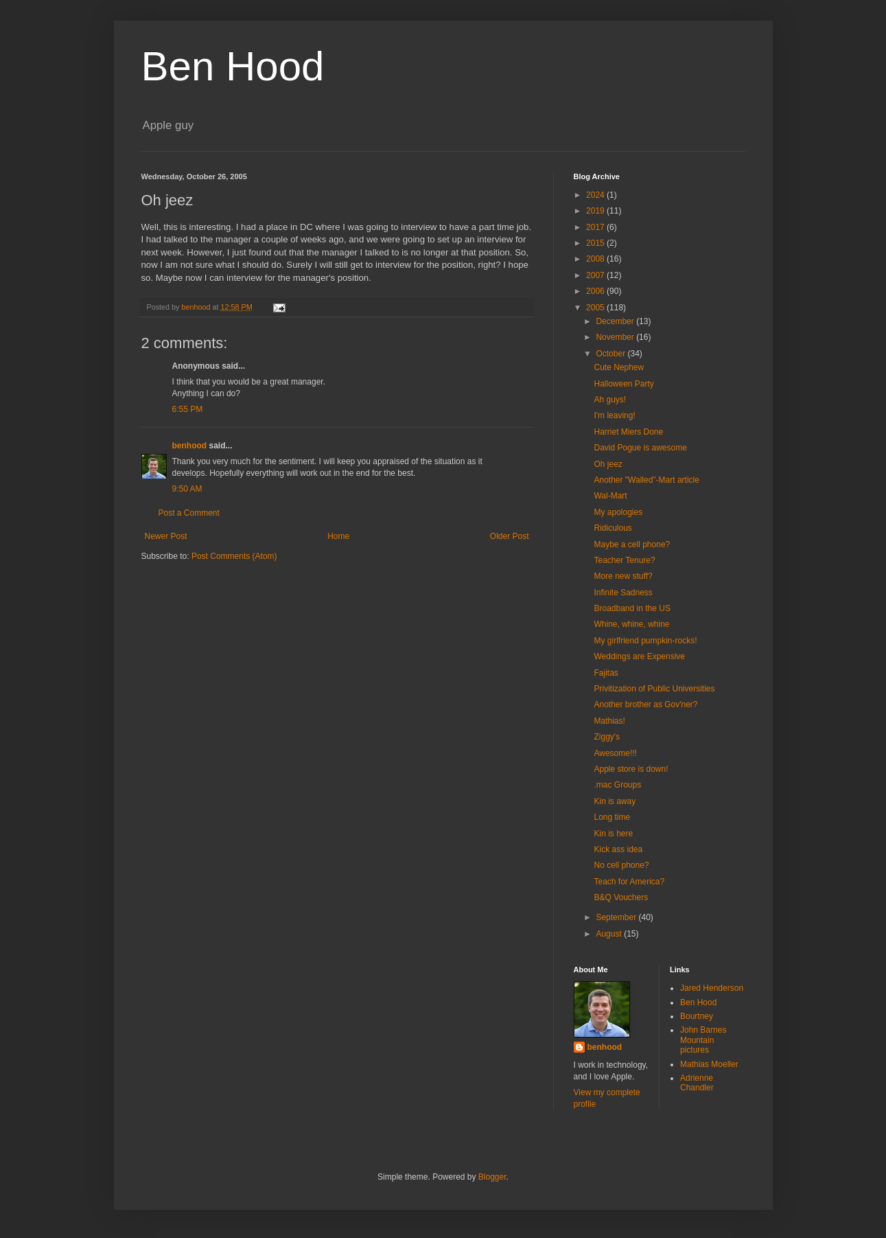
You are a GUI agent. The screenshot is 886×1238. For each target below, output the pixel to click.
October (611, 353)
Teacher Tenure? (624, 560)
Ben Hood (233, 66)
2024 (596, 195)
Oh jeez (608, 464)
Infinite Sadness (623, 592)
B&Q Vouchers (621, 897)
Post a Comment (189, 513)
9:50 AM (187, 489)
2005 (596, 307)
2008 (596, 259)
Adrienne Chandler (697, 1082)
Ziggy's (607, 737)
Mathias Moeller (709, 1064)
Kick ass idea (618, 849)
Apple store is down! (631, 769)
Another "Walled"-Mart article (646, 480)
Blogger (492, 1177)
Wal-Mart (610, 496)
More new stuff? (623, 576)
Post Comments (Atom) (234, 556)
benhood (189, 445)
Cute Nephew (619, 367)
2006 (596, 291)
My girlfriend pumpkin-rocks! (645, 640)
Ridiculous (612, 528)
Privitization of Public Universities (654, 688)
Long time (612, 817)
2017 (596, 227)
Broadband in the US (632, 608)
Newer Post (166, 536)
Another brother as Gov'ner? (645, 704)
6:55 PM (187, 409)
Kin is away (615, 801)
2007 (596, 275)
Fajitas (606, 673)
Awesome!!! (615, 753)
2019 (596, 211)
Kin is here (613, 833)
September (617, 917)
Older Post (509, 536)
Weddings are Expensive (639, 656)
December (616, 321)
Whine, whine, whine (631, 624)
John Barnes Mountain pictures (703, 1040)
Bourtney (696, 1016)
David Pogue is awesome (640, 447)
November (616, 337)
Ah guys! (610, 399)
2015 (596, 243)
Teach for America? (629, 881)
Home (338, 536)
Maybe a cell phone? (632, 544)
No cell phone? (621, 865)
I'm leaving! (614, 415)
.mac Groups (617, 785)
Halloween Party (623, 384)
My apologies (618, 512)
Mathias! (609, 721)
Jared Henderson (711, 988)
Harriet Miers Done (628, 432)
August (610, 934)
